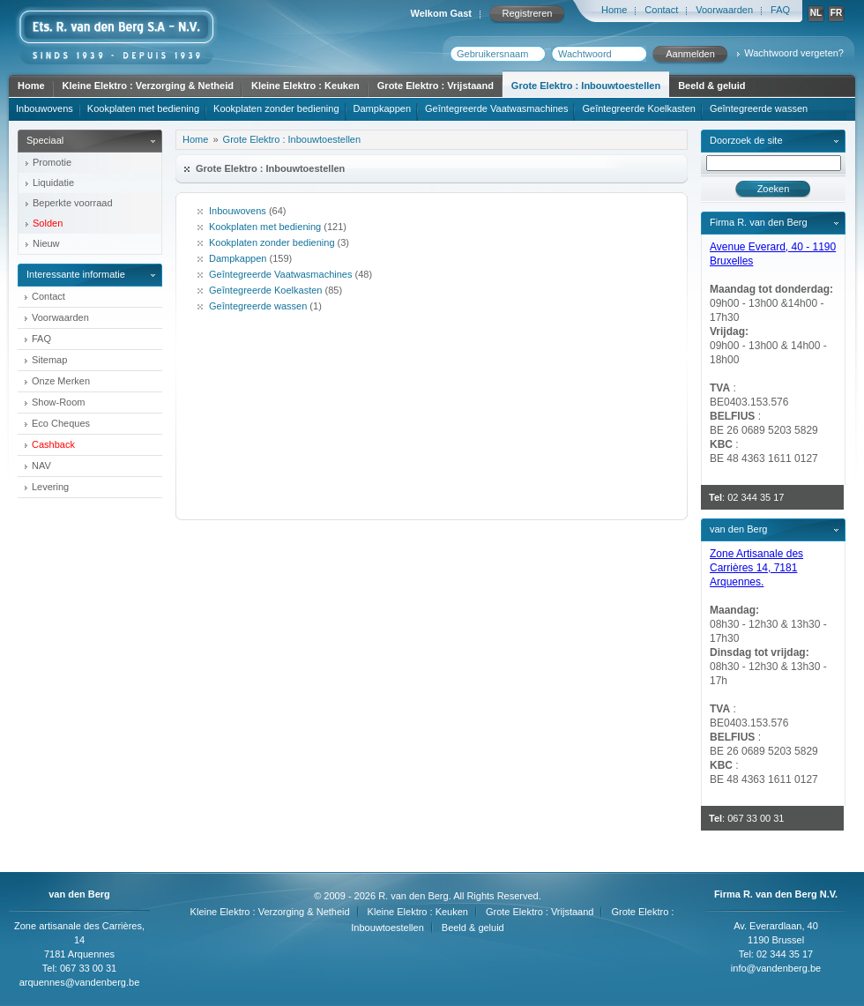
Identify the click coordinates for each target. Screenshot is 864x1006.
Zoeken (773, 188)
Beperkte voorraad (73, 202)
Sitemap (49, 359)
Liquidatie (53, 182)
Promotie (52, 162)
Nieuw (46, 243)
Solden (48, 223)
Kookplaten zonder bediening (276, 108)
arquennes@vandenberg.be (79, 982)
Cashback (53, 444)
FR (836, 13)
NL (816, 13)
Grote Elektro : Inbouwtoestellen (585, 85)
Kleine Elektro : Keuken (305, 85)
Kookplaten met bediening (143, 108)
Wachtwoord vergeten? (794, 53)
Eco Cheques (61, 423)
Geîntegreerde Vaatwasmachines (496, 108)
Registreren (528, 13)
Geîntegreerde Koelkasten (638, 108)
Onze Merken (61, 381)
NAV (41, 465)
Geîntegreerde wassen (759, 108)
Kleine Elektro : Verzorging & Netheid (148, 85)
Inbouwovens (44, 108)
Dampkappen (382, 108)
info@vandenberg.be (776, 968)
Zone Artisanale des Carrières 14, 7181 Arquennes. (756, 568)
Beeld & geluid (711, 85)
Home (614, 9)
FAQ (780, 9)
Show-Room (59, 402)
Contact (661, 9)
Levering (50, 486)
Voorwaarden (724, 9)
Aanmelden (690, 53)
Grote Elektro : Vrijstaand (435, 85)
